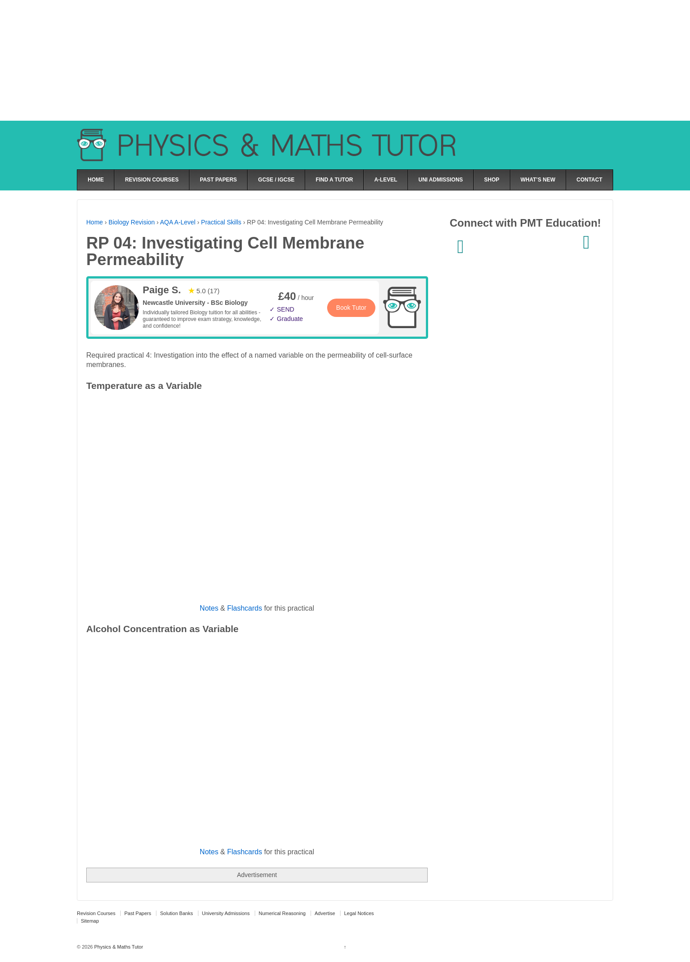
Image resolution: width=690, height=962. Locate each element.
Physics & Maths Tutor (118, 946)
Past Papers (137, 913)
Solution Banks (176, 913)
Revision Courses (96, 913)
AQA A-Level (177, 222)
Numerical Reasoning (282, 913)
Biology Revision (132, 222)
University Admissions (226, 913)
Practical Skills (221, 222)
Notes (209, 608)
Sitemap (90, 921)
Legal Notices (359, 913)
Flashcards (244, 608)
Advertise (325, 913)
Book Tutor (351, 307)
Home (94, 222)
